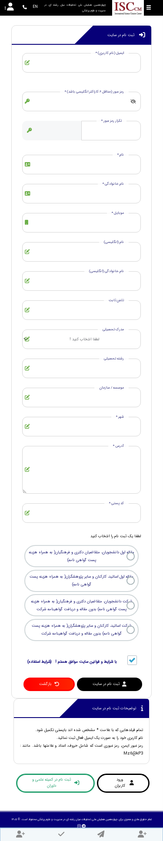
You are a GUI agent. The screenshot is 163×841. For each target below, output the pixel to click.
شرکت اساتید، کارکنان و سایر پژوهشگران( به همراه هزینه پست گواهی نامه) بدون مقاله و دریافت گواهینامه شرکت (81, 630)
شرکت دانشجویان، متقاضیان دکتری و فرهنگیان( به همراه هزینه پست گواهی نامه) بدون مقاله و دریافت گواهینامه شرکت (81, 605)
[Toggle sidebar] (148, 7)
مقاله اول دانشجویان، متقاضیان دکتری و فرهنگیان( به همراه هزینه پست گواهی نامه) (81, 556)
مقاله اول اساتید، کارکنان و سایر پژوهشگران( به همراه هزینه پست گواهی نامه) (81, 581)
